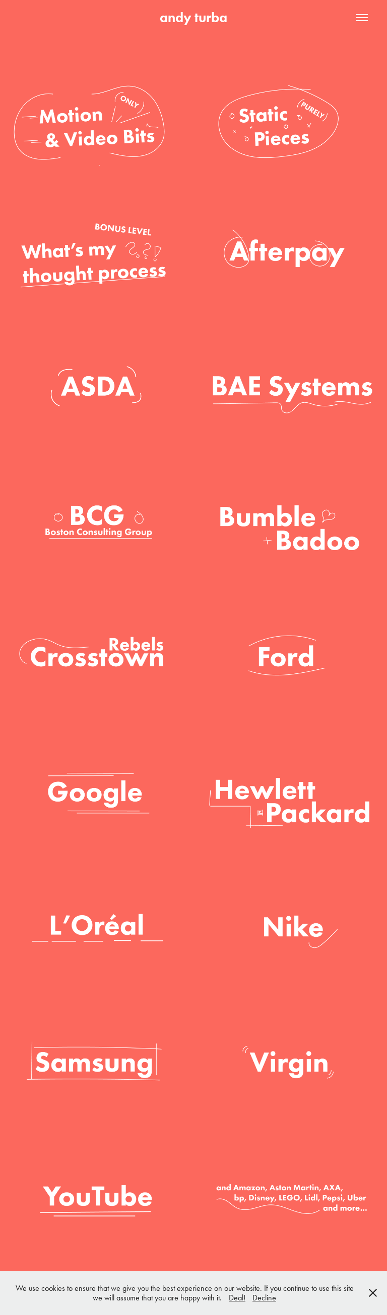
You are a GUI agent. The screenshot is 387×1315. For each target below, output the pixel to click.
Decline (264, 1297)
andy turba (193, 17)
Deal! (237, 1297)
